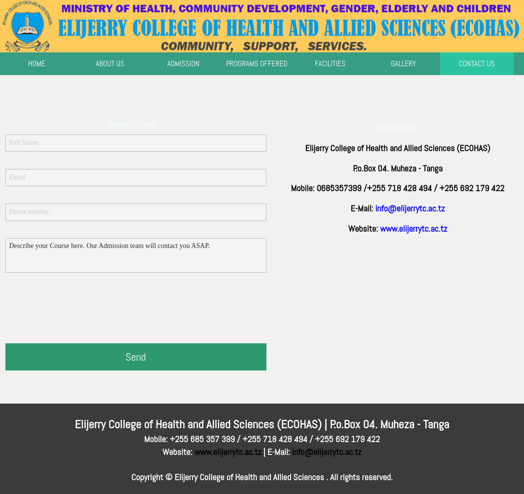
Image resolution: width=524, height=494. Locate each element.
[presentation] (80, 309)
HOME (36, 64)
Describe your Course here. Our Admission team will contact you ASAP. (135, 255)
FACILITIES (330, 64)
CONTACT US (477, 64)
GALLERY (403, 64)
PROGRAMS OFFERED (257, 64)
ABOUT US (110, 64)
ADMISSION (183, 64)
